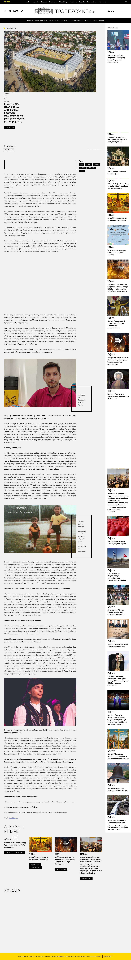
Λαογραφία (35, 2)
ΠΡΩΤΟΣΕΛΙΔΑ (98, 20)
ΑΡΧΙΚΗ (30, 20)
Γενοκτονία (103, 2)
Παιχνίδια (82, 2)
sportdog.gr (13, 818)
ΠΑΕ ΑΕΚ (82, 167)
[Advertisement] (42, 164)
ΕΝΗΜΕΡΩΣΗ (54, 20)
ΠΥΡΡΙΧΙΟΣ (91, 167)
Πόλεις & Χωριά (63, 2)
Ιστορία (27, 2)
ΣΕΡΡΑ (82, 171)
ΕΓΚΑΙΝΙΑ (96, 164)
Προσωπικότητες (92, 2)
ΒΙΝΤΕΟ (87, 20)
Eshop (110, 11)
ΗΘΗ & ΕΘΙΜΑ (35, 864)
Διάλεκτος (74, 2)
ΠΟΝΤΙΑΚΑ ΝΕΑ (41, 20)
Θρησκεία (44, 2)
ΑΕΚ (81, 164)
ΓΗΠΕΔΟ (88, 164)
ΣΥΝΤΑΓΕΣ (65, 20)
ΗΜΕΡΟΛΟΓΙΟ (77, 20)
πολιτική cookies (95, 956)
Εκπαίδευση (52, 2)
